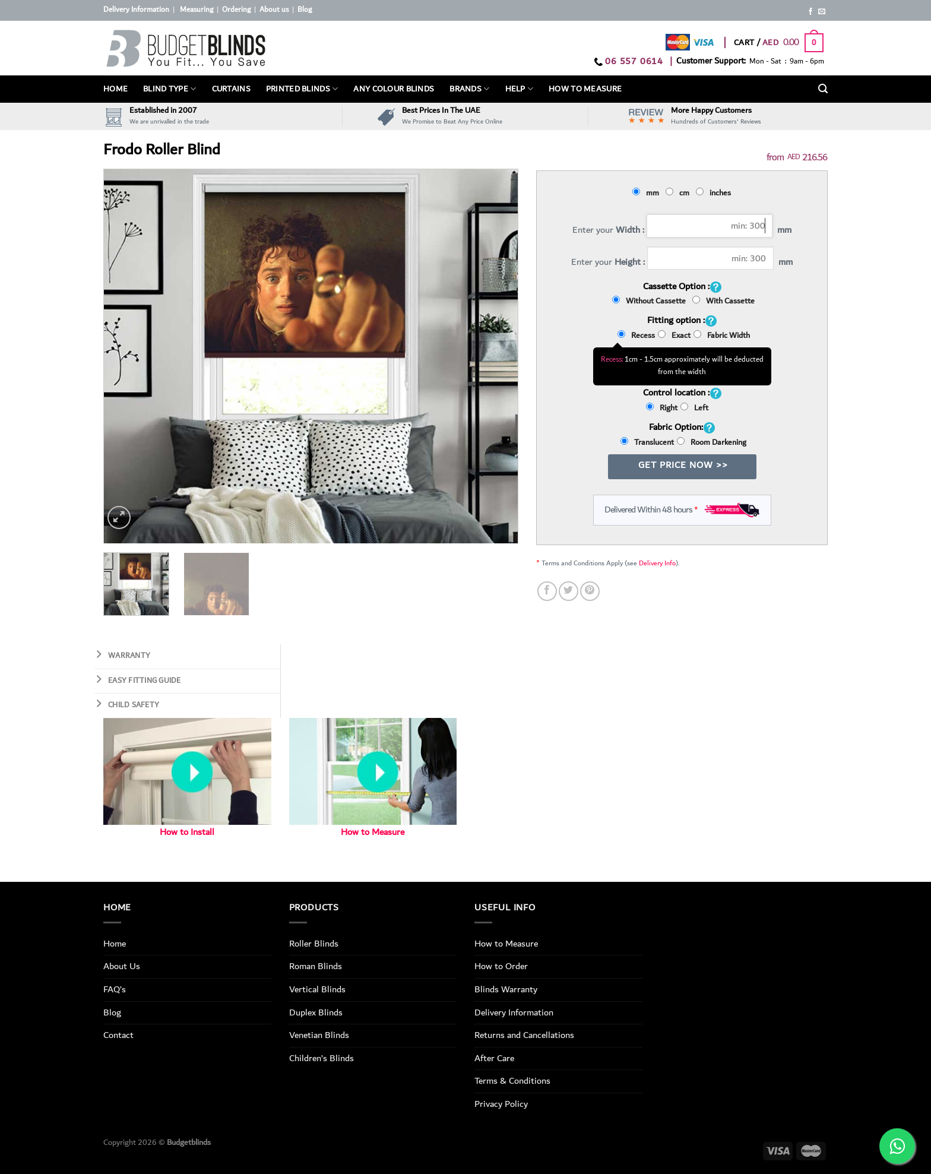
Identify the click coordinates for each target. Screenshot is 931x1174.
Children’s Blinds (321, 1058)
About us (274, 10)
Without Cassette (650, 301)
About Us (121, 966)
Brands (469, 89)
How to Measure (372, 832)
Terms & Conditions (512, 1080)
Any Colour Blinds (393, 89)
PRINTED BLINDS (302, 89)
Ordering (236, 10)
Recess (636, 335)
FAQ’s (114, 989)
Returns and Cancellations (524, 1035)
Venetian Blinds (319, 1035)
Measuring (196, 10)
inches (715, 193)
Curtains (231, 89)
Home (115, 89)
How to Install (187, 832)
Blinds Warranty (505, 989)
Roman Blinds (315, 966)
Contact (118, 1035)
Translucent (647, 442)
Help (519, 89)
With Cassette (723, 301)
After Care (494, 1058)
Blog (304, 10)
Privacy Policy (501, 1104)
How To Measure (585, 89)
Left (694, 407)
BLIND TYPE (169, 89)
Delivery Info (657, 563)
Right (661, 407)
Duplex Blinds (316, 1012)
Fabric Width (722, 335)
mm (647, 193)
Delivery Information (136, 10)
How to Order (501, 966)
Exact (674, 335)
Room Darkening (711, 442)
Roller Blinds (313, 943)
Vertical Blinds (317, 989)
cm (679, 193)
